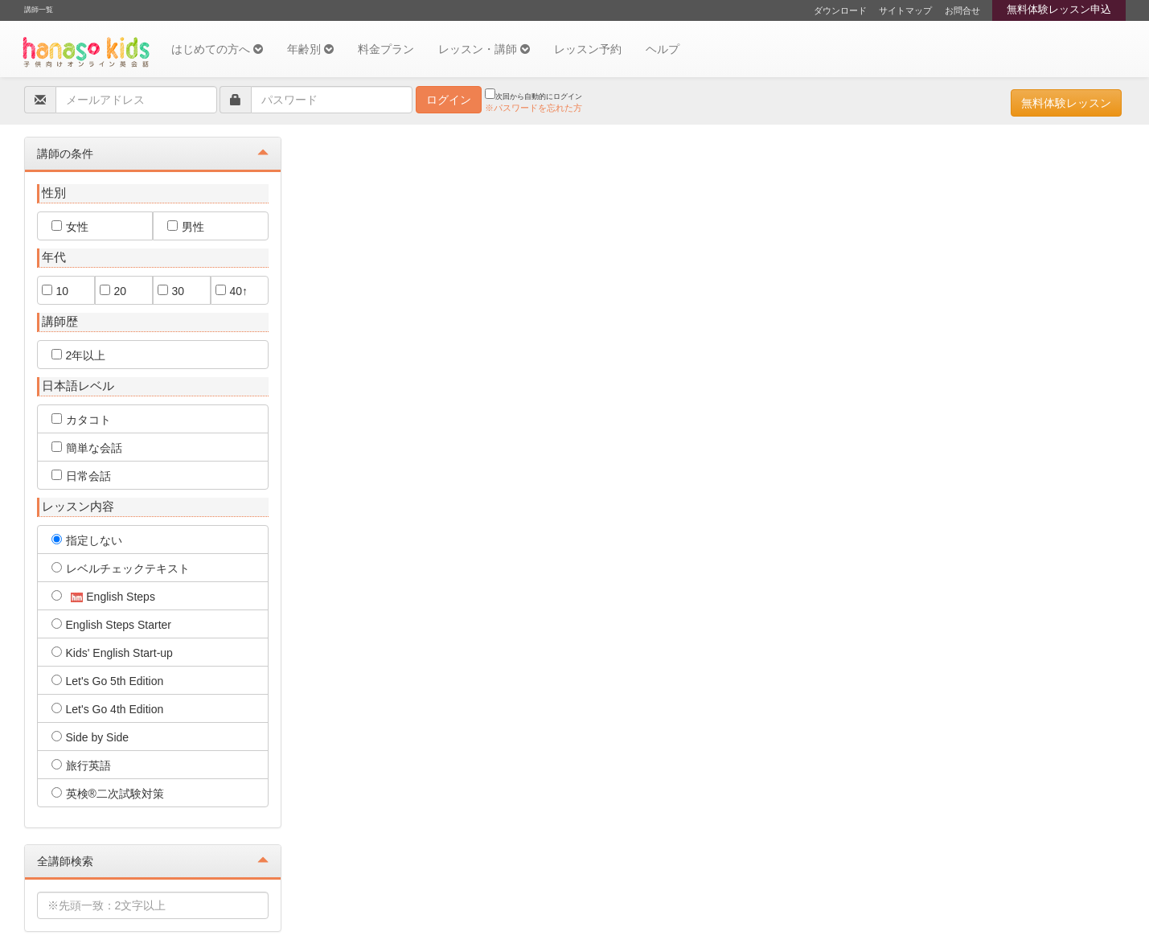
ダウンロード (840, 10)
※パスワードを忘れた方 (533, 108)
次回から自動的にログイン (533, 94)
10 (55, 291)
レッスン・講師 (484, 49)
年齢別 (310, 49)
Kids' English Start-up (112, 652)
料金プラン (386, 49)
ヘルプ (662, 49)
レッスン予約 (588, 49)
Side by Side (90, 737)
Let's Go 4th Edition (107, 709)
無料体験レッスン (1066, 102)
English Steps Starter (111, 624)
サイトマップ (905, 10)
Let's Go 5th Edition (107, 681)
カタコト (81, 419)
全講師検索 (153, 861)
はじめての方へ (217, 49)
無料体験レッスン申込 (1059, 9)
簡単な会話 (86, 447)
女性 (69, 226)
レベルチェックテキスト (120, 568)
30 (171, 291)
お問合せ (962, 10)
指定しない (86, 540)
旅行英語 (81, 765)
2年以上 (78, 355)
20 (113, 291)
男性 (185, 226)
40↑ (231, 291)
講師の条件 (153, 153)
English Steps (103, 596)
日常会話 (81, 476)
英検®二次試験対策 (107, 793)
